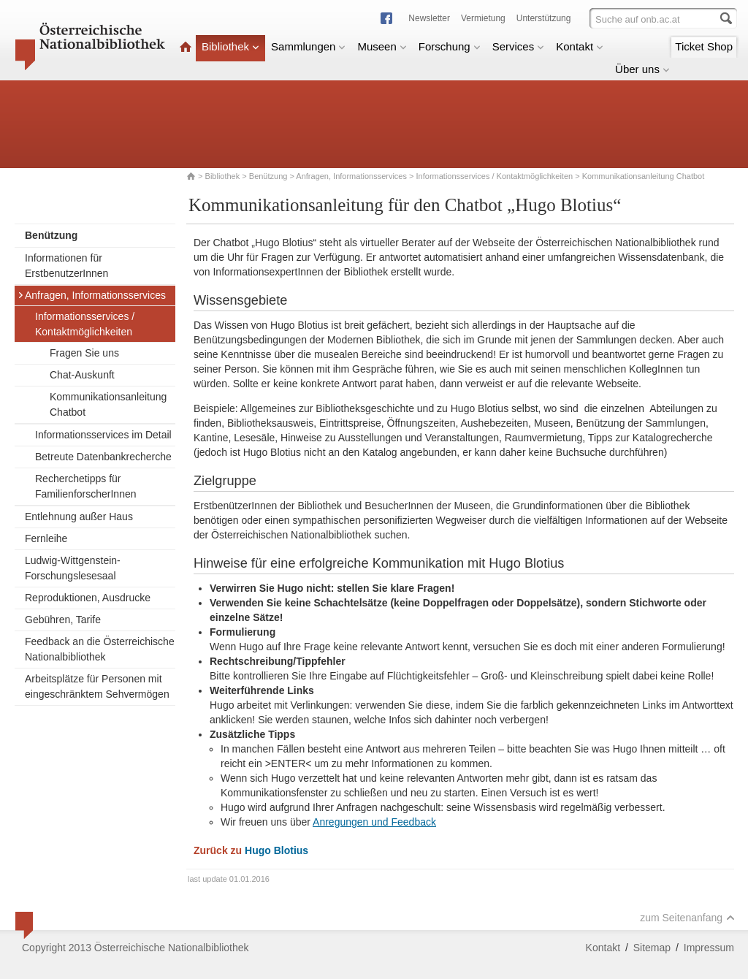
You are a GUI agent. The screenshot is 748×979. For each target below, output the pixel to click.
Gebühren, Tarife (63, 619)
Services (518, 46)
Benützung (268, 176)
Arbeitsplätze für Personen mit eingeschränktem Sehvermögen (97, 686)
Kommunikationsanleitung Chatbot (108, 404)
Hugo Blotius (276, 850)
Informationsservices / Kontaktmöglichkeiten (494, 176)
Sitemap (652, 947)
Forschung (450, 46)
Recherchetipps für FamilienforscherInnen (86, 486)
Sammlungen (308, 46)
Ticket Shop (704, 46)
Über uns (642, 69)
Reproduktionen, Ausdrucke (87, 597)
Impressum (709, 947)
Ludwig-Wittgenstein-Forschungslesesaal (73, 568)
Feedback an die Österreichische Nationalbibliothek (100, 649)
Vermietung (483, 18)
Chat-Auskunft (82, 375)
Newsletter (429, 18)
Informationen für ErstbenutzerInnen (66, 265)
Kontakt (579, 46)
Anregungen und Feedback (374, 822)
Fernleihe (46, 538)
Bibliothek (230, 46)
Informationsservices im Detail (103, 435)
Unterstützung (543, 18)
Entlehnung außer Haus (79, 516)
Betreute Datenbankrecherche (103, 456)
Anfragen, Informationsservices (351, 176)
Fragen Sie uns (84, 353)
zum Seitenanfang (687, 917)
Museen (381, 46)
